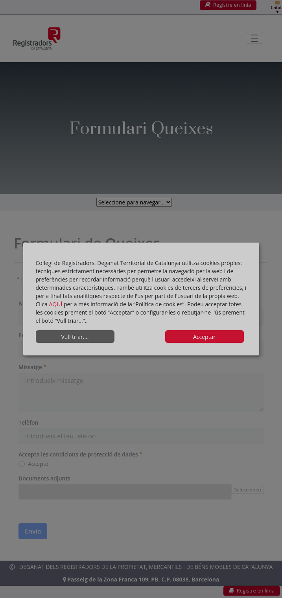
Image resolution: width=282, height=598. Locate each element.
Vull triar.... (74, 336)
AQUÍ (56, 304)
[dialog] (141, 299)
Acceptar (204, 336)
